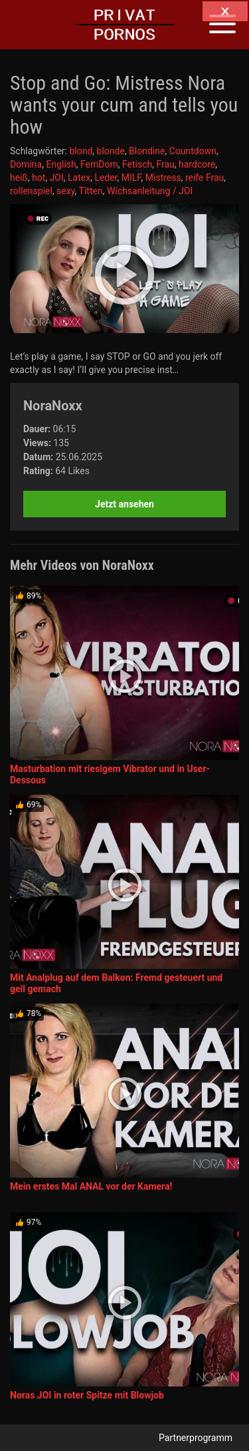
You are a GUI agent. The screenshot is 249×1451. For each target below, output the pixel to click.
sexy (65, 191)
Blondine (147, 151)
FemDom (99, 164)
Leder (105, 177)
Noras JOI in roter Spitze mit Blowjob (87, 1395)
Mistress (163, 177)
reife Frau (204, 177)
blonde (111, 151)
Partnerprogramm (195, 1437)
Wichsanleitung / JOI (150, 191)
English (61, 164)
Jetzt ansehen (124, 504)
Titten (91, 191)
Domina (26, 164)
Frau (165, 164)
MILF (131, 177)
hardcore (197, 164)
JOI (57, 177)
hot (38, 177)
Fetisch (137, 164)
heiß (19, 177)
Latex (79, 177)
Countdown (192, 151)
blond (80, 151)
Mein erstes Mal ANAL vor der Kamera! (91, 1186)
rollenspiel (31, 191)
